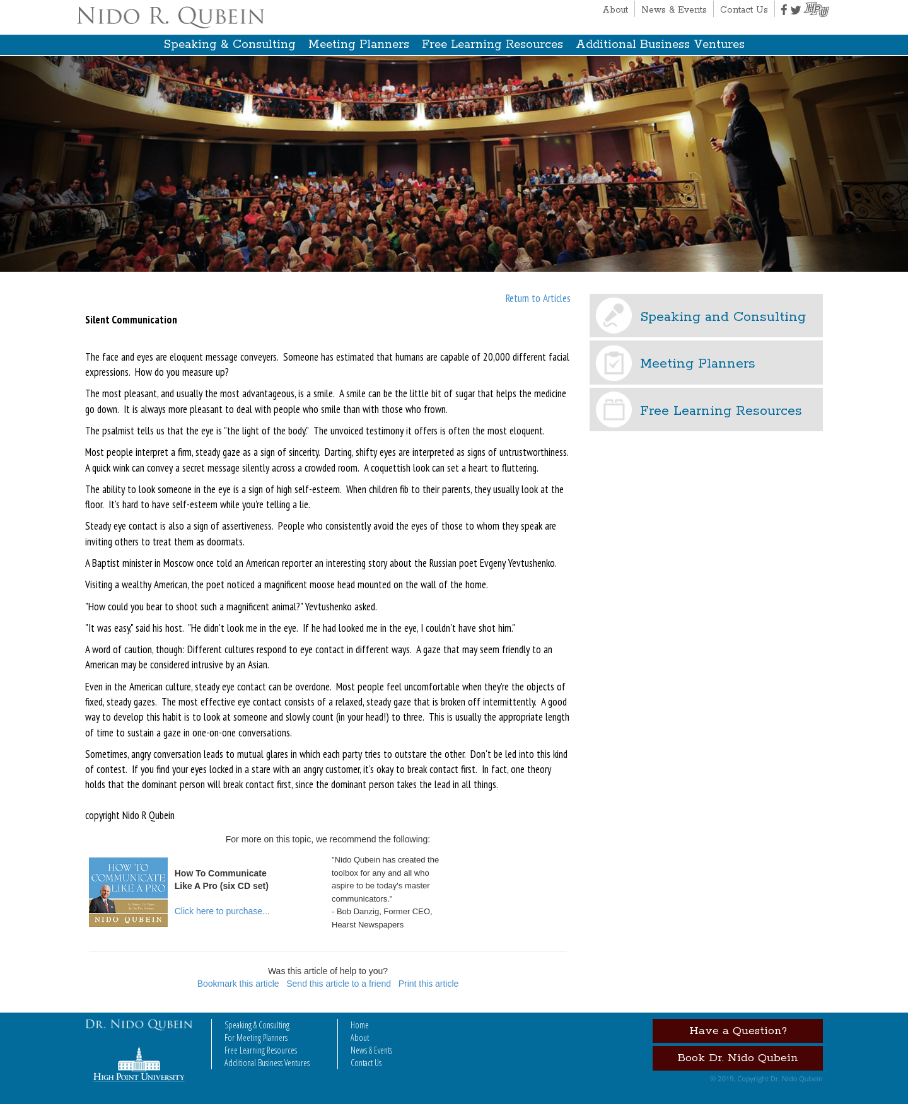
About (615, 10)
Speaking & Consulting (230, 44)
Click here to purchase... (222, 911)
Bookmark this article (238, 984)
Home (360, 1025)
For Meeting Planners (256, 1037)
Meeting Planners (358, 44)
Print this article (429, 984)
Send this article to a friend (338, 984)
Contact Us (744, 10)
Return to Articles (538, 298)
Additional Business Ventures (660, 44)
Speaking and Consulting (723, 317)
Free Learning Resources (492, 44)
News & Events (674, 10)
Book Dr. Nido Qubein (737, 1058)
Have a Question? (738, 1031)
